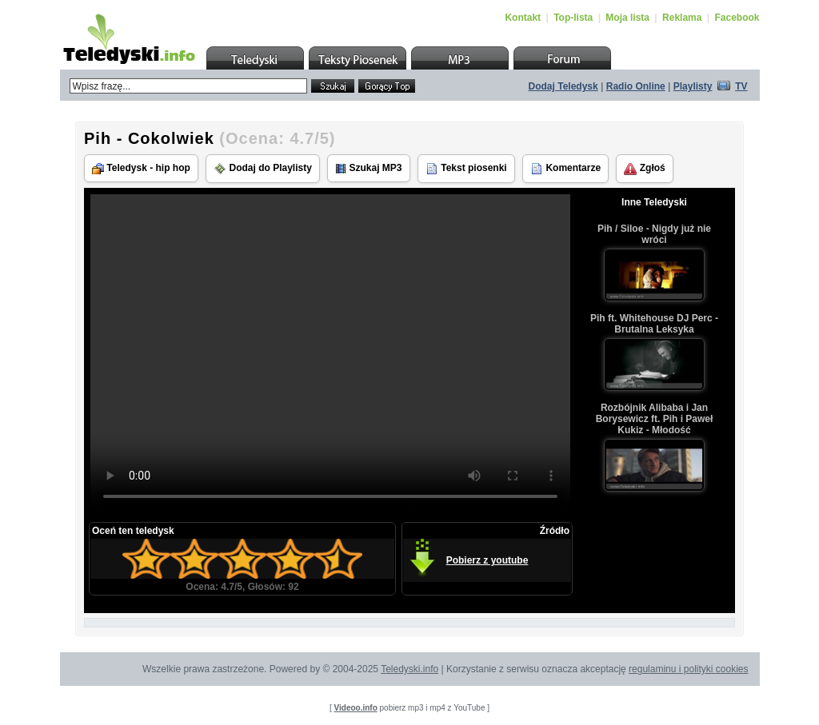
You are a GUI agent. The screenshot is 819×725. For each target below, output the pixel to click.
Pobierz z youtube (487, 560)
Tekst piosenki (466, 168)
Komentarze (565, 168)
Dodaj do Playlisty (263, 168)
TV (741, 86)
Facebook (736, 17)
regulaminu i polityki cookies (688, 669)
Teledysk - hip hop (141, 168)
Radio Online (635, 86)
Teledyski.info (409, 669)
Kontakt (523, 17)
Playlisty (693, 86)
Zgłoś (644, 168)
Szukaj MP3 (368, 168)
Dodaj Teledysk (563, 86)
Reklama (681, 17)
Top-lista (573, 17)
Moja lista (627, 17)
